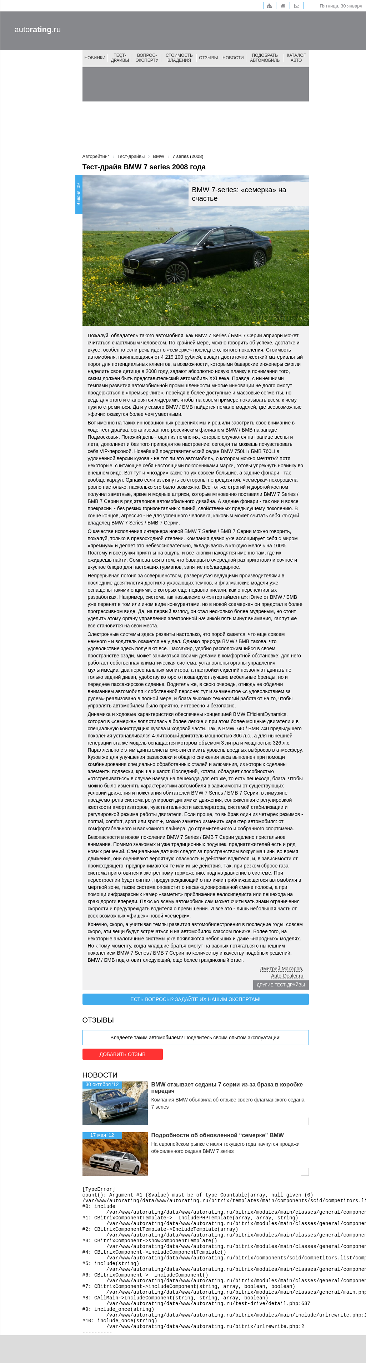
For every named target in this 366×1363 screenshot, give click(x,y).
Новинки (95, 57)
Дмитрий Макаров (281, 968)
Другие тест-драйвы (281, 985)
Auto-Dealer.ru (287, 976)
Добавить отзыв (122, 1054)
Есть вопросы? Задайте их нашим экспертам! (196, 999)
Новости (233, 57)
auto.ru (38, 29)
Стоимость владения (179, 58)
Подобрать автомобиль (265, 58)
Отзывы (208, 57)
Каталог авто (296, 58)
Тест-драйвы (120, 58)
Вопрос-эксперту (147, 58)
